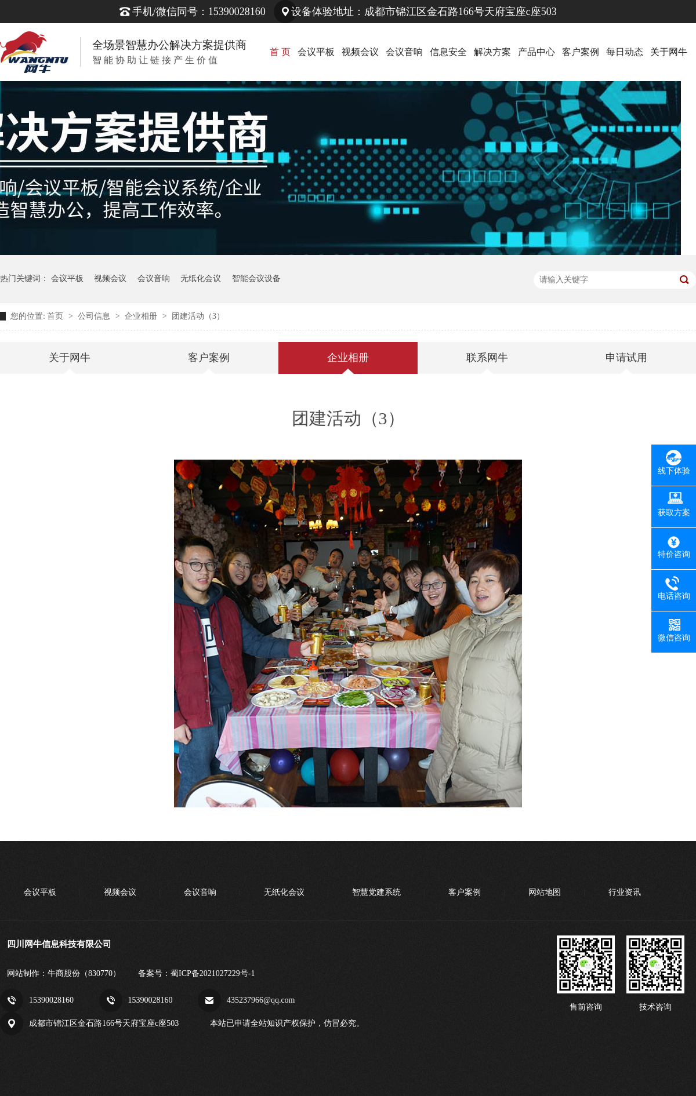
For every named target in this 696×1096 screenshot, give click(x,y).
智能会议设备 (256, 278)
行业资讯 (624, 892)
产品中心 (536, 52)
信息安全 (448, 52)
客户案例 (580, 52)
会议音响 (404, 52)
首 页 (280, 52)
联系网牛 (487, 357)
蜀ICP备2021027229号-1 (213, 973)
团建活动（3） (198, 316)
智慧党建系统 (376, 892)
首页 (56, 316)
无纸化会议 (200, 278)
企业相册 (142, 316)
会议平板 (316, 52)
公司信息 (95, 316)
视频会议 (360, 52)
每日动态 (624, 52)
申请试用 (626, 357)
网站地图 (544, 892)
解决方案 (492, 52)
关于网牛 (668, 52)
